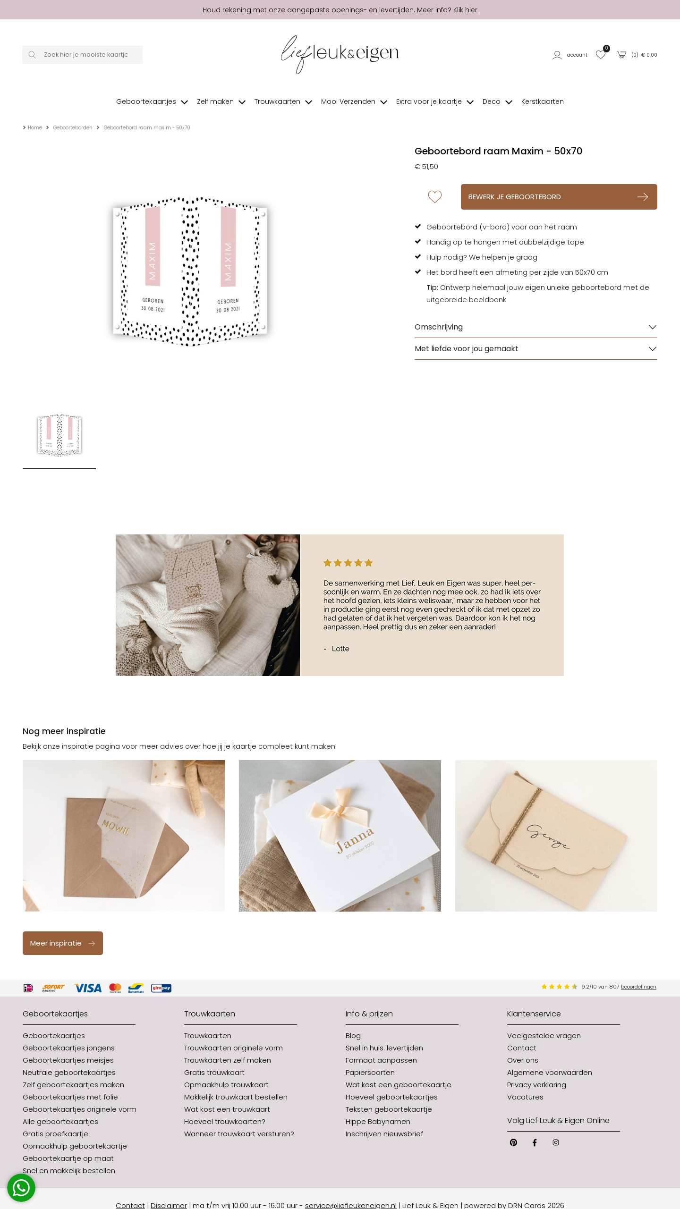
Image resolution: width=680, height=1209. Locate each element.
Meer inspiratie (63, 929)
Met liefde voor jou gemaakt (466, 334)
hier (471, 10)
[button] (571, 54)
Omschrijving (439, 312)
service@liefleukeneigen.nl (351, 1191)
